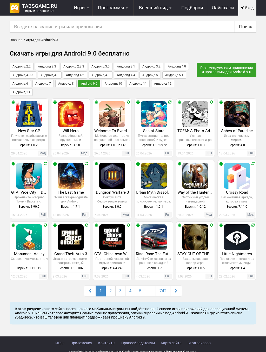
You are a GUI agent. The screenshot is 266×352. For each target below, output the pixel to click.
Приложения (81, 343)
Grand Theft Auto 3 (70, 254)
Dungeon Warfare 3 (112, 192)
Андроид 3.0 (100, 66)
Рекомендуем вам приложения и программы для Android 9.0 (226, 70)
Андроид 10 (113, 83)
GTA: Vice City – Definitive (29, 192)
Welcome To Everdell (112, 130)
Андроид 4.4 (126, 75)
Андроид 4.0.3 (22, 75)
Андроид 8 (66, 83)
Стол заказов (199, 343)
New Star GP (29, 130)
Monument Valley (29, 254)
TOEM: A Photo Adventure (196, 130)
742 (163, 290)
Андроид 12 (162, 83)
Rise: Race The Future (154, 254)
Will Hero (71, 130)
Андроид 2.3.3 (73, 66)
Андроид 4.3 (100, 75)
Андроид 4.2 (75, 75)
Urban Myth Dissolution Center (154, 192)
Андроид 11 (138, 83)
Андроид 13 (21, 92)
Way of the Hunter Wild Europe (196, 192)
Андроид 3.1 (126, 66)
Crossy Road (237, 192)
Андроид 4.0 (177, 66)
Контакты (106, 343)
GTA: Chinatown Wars (112, 254)
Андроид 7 (43, 83)
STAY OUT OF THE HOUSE (196, 254)
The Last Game (71, 192)
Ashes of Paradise (237, 130)
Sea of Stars (153, 130)
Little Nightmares (237, 254)
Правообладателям (138, 343)
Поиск (245, 26)
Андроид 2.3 (47, 66)
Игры (59, 343)
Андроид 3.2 (151, 66)
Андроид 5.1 (174, 75)
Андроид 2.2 (21, 66)
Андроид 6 (20, 83)
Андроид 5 (150, 75)
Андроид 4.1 (50, 75)
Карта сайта (171, 343)
